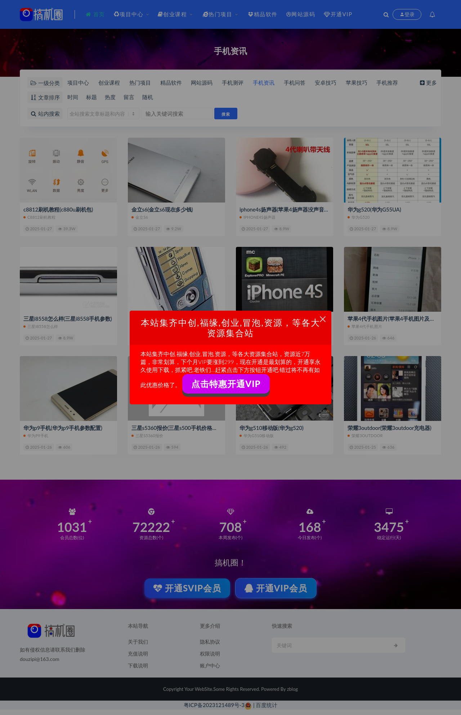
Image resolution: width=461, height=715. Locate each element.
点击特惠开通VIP (225, 383)
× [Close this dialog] (323, 319)
